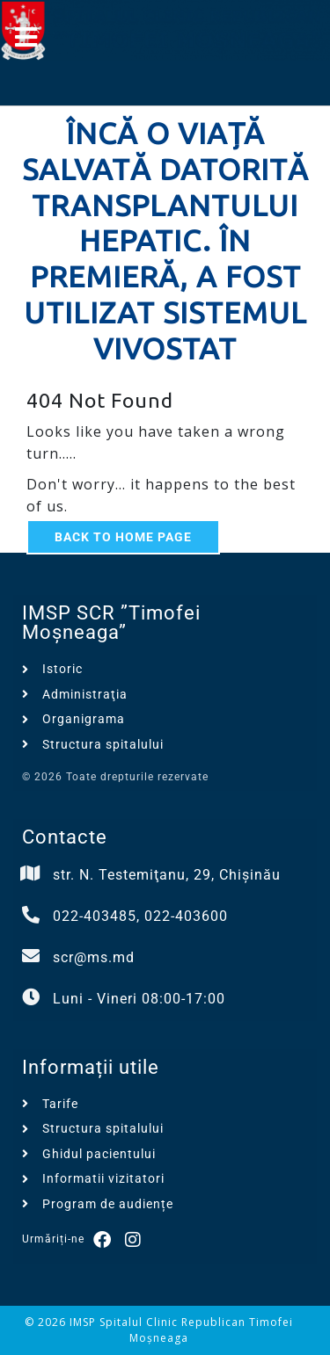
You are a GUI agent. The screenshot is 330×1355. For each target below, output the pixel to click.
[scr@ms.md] (31, 956)
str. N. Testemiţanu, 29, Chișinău (167, 874)
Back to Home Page (123, 537)
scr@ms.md (94, 957)
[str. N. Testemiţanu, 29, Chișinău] (31, 873)
